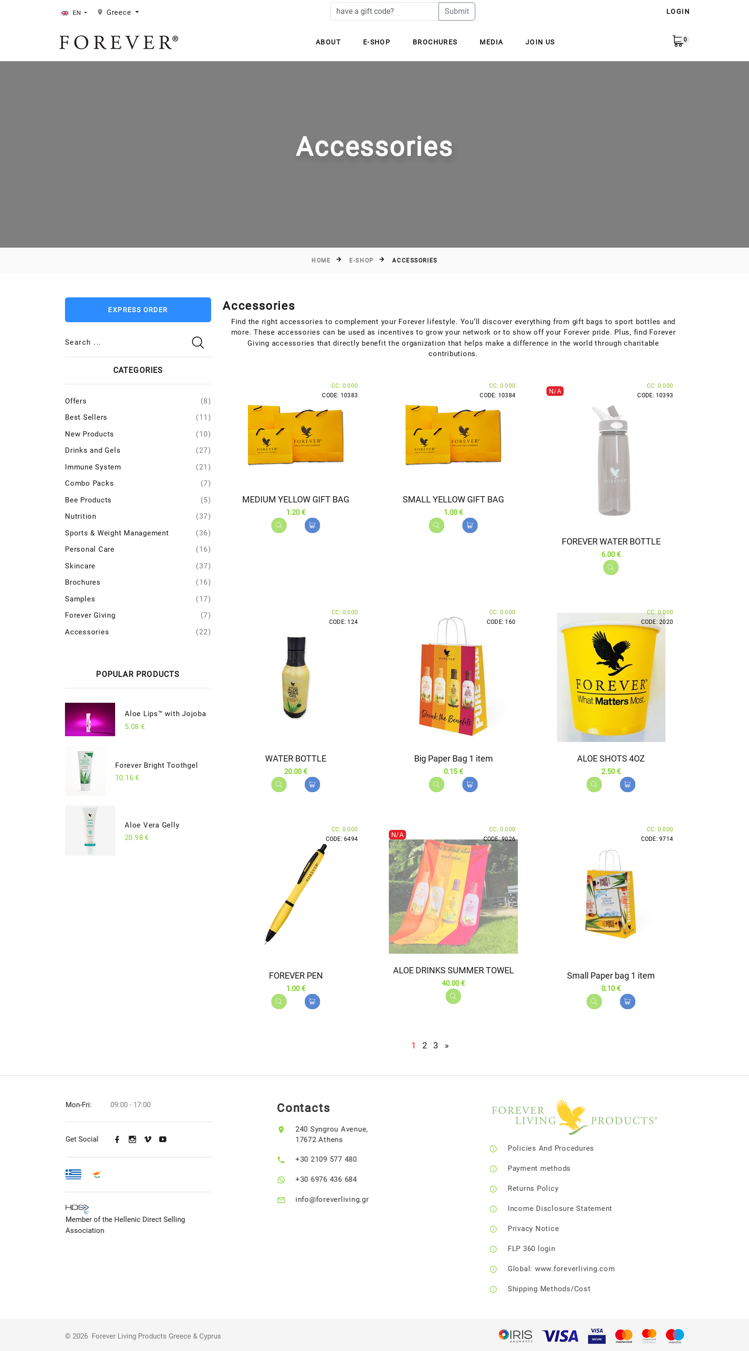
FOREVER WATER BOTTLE (611, 541)
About (328, 42)
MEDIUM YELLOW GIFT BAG (295, 499)
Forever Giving (90, 615)
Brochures (435, 42)
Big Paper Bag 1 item (453, 757)
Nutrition (80, 516)
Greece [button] (120, 12)
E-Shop (376, 42)
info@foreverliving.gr (349, 1197)
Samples (80, 599)
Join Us (540, 42)
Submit (457, 11)
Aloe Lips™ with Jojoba (165, 713)
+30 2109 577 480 (343, 1157)
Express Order (138, 310)
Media (491, 42)
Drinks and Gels (92, 450)
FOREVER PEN (296, 974)
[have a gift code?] (384, 11)
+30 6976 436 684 (343, 1177)
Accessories (87, 632)
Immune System (93, 467)
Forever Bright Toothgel (156, 765)
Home (321, 260)
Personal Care (90, 549)
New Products (89, 434)
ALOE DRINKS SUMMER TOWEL (453, 969)
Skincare (80, 566)
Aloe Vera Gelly (152, 825)
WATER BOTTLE (295, 757)
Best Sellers (86, 417)
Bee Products (88, 500)
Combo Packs (89, 483)
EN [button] (72, 12)
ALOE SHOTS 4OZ (611, 757)
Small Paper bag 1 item (611, 974)
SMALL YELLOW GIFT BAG (453, 499)
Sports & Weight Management (117, 533)
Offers (76, 401)
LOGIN (678, 11)
